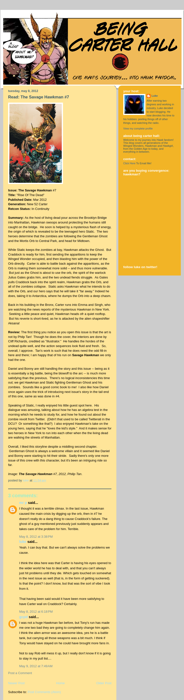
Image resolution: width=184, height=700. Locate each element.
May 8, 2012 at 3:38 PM (36, 536)
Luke (22, 542)
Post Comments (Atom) (44, 692)
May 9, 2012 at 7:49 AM (36, 666)
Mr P (23, 503)
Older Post (103, 683)
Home (60, 683)
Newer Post (16, 683)
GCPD (23, 617)
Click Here (129, 163)
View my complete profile (138, 128)
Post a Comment (20, 673)
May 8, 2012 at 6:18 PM (36, 611)
